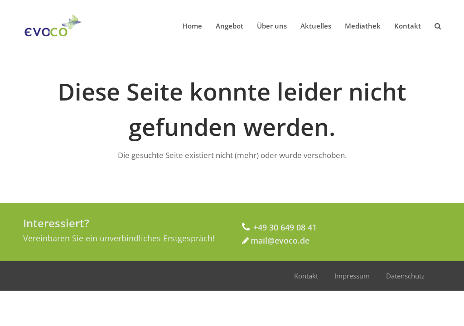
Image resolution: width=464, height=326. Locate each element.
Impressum (352, 275)
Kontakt (306, 275)
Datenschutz (405, 275)
